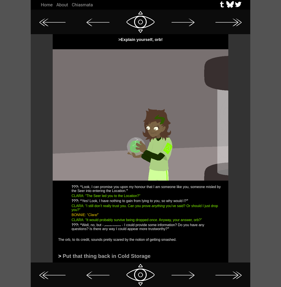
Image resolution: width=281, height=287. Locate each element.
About (62, 4)
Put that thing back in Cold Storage (107, 256)
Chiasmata (82, 4)
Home (47, 4)
